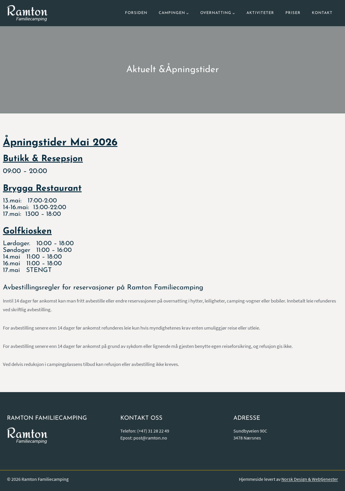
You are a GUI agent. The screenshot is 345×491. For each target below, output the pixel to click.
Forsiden (136, 13)
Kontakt (322, 13)
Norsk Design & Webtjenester (309, 479)
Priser (293, 13)
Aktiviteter (260, 13)
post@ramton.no (150, 438)
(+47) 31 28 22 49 (153, 431)
